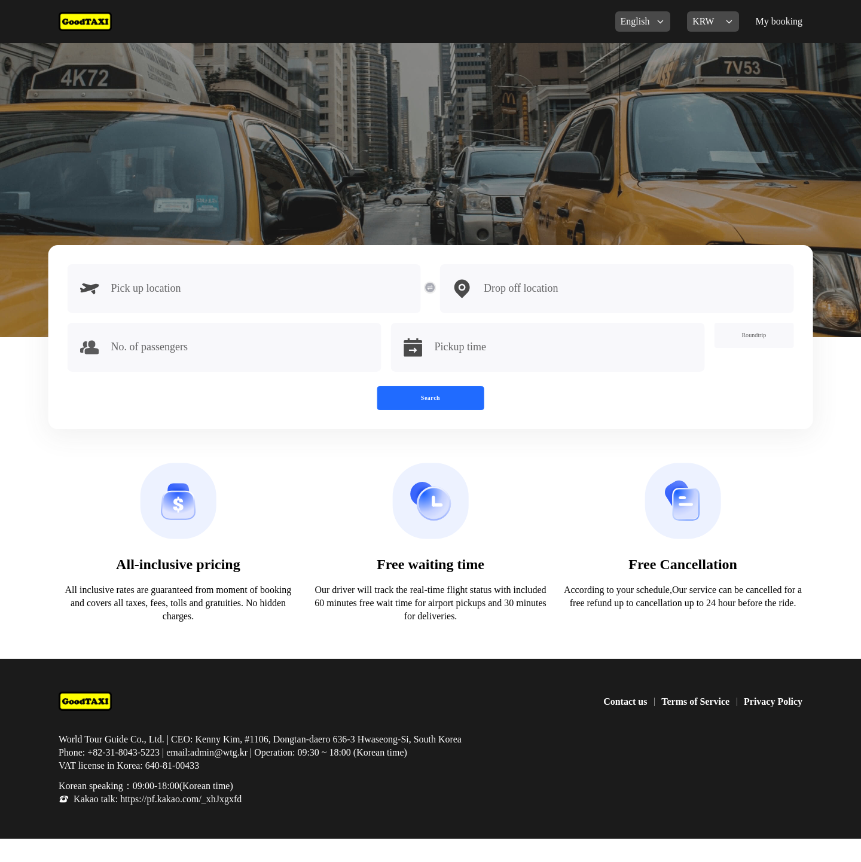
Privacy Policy (773, 725)
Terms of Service (695, 725)
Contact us (625, 725)
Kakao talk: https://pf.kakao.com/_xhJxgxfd (158, 822)
